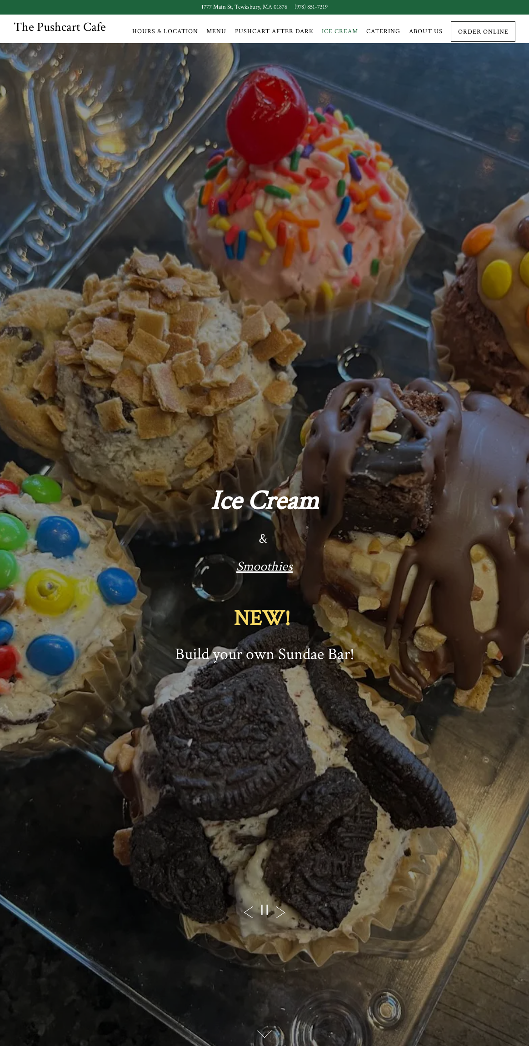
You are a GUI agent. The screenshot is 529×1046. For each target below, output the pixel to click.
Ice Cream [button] (340, 31)
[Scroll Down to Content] (264, 1034)
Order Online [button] (483, 31)
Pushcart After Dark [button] (274, 31)
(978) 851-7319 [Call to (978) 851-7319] (311, 6)
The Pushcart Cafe (60, 27)
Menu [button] (216, 31)
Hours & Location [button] (165, 31)
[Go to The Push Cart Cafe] (244, 7)
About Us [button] (426, 31)
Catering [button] (383, 31)
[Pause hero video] (264, 909)
